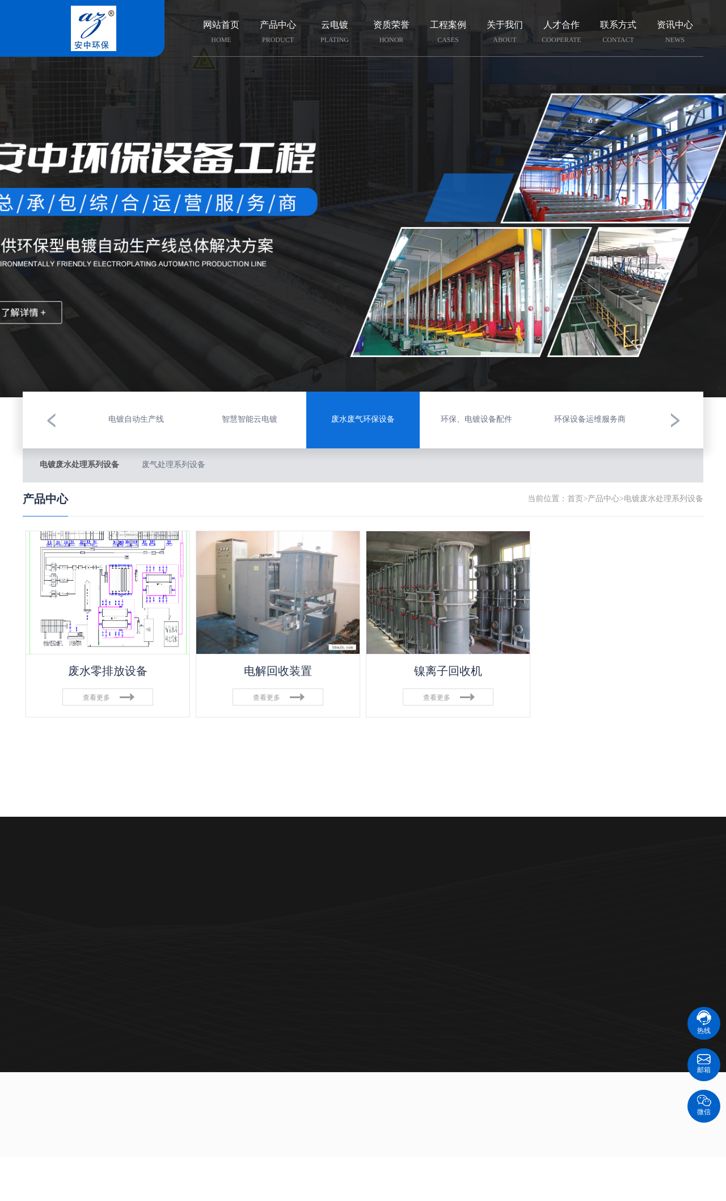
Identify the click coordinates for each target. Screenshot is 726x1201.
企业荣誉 (306, 898)
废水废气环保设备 (79, 921)
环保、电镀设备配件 (79, 966)
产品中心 (278, 32)
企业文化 (306, 921)
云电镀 (334, 32)
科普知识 (419, 898)
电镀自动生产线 (79, 943)
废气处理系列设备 (173, 465)
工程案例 (448, 32)
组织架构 (306, 943)
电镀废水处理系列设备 (79, 465)
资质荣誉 (391, 32)
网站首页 (221, 32)
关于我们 (504, 32)
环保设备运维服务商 (79, 989)
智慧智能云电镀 (79, 898)
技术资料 (419, 921)
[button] (51, 420)
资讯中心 (675, 32)
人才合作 (561, 32)
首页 (575, 499)
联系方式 (618, 32)
